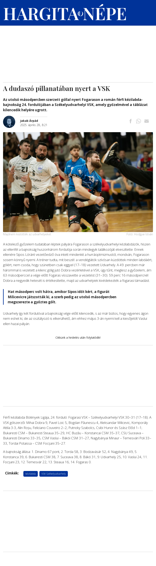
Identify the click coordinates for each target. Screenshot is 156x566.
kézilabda (30, 473)
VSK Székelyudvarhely (53, 473)
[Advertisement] (78, 51)
